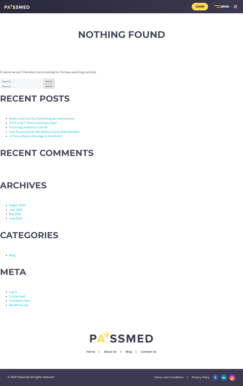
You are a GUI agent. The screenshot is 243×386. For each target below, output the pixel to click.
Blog (12, 255)
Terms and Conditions (168, 377)
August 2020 (17, 205)
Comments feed (19, 300)
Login (200, 7)
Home (90, 352)
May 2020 (15, 214)
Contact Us (149, 352)
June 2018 (15, 218)
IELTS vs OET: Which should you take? (33, 123)
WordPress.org (18, 305)
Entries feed (17, 296)
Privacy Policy (201, 377)
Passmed (23, 377)
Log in (13, 292)
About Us (110, 352)
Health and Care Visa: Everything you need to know (41, 118)
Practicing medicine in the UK (28, 127)
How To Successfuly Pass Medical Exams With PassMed (44, 132)
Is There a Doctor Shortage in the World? (35, 136)
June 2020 (15, 209)
